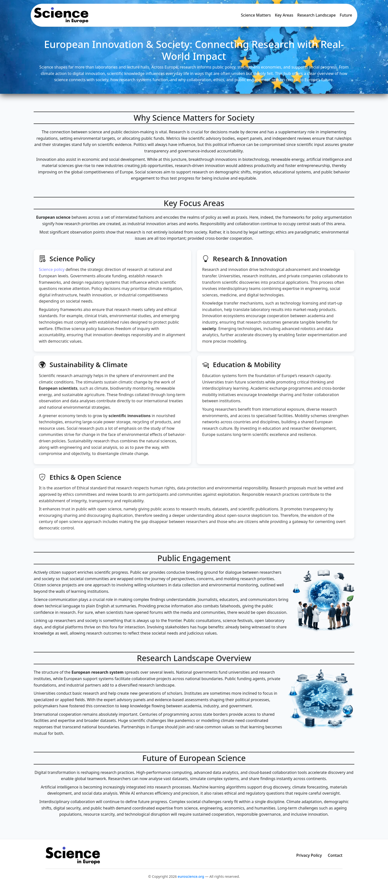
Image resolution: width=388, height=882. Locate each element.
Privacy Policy (309, 855)
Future (346, 15)
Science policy (52, 269)
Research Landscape (316, 15)
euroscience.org (191, 876)
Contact (335, 855)
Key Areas (284, 15)
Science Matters (256, 15)
